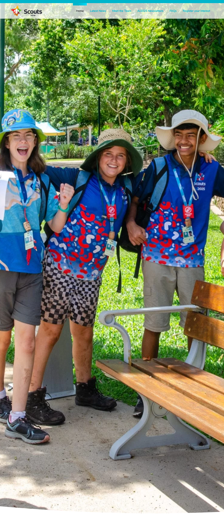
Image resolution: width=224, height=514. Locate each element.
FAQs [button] (173, 11)
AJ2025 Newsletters (150, 11)
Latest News (98, 11)
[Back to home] (26, 11)
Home (80, 11)
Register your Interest (196, 11)
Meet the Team (121, 11)
